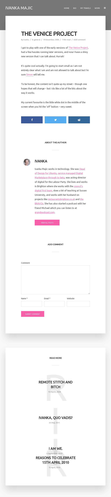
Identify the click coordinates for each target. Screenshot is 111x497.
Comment (25, 263)
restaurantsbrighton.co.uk (61, 199)
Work (97, 8)
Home (66, 8)
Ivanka (26, 40)
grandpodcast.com (45, 212)
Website (70, 299)
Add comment (80, 40)
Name (24, 299)
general (37, 40)
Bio (74, 8)
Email (47, 299)
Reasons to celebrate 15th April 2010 (55, 460)
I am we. (55, 449)
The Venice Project (78, 47)
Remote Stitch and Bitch (55, 384)
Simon (29, 74)
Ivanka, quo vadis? (55, 418)
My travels (85, 8)
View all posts (46, 223)
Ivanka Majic (19, 8)
